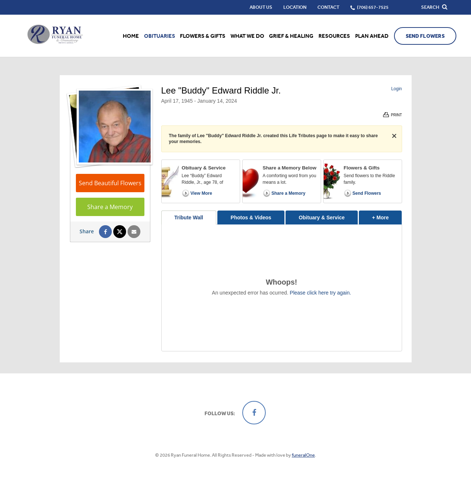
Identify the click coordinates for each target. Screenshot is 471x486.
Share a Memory (110, 207)
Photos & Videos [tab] (251, 217)
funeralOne (303, 455)
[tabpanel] (281, 288)
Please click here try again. (320, 293)
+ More (387, 215)
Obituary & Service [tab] (322, 217)
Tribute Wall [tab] (188, 217)
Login (396, 88)
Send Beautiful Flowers (110, 183)
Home (131, 36)
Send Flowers (425, 36)
